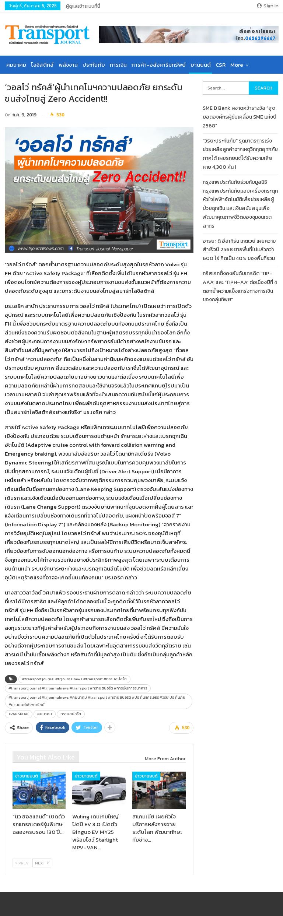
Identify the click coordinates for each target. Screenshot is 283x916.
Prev (22, 863)
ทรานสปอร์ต (70, 714)
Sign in (268, 5)
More (236, 64)
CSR (221, 64)
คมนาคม (16, 64)
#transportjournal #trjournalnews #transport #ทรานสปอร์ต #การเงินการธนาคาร (77, 688)
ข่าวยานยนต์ (26, 776)
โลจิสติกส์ (42, 64)
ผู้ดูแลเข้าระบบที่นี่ (83, 6)
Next (42, 863)
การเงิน (118, 64)
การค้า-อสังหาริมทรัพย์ (159, 64)
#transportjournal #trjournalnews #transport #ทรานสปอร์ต (74, 679)
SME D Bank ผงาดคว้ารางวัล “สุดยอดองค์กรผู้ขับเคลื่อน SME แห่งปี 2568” (239, 117)
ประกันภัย (94, 64)
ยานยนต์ (201, 64)
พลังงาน (68, 64)
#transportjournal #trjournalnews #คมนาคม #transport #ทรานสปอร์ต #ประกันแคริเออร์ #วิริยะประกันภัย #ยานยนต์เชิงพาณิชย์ (96, 701)
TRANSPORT (18, 714)
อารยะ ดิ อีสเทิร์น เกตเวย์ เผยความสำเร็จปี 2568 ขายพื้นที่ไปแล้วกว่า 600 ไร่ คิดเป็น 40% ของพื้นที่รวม (239, 250)
